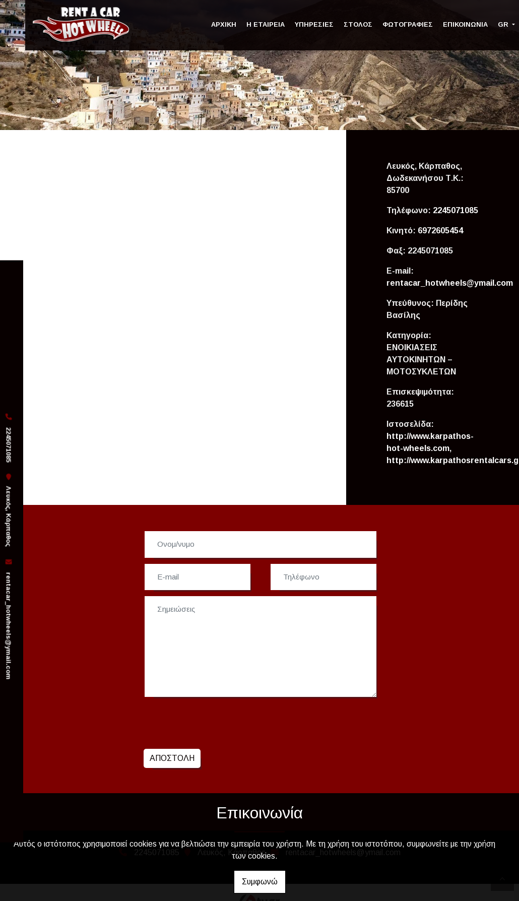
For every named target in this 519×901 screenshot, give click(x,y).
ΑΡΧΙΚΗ (223, 24)
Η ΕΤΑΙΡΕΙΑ (265, 24)
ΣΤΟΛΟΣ (358, 24)
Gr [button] (504, 24)
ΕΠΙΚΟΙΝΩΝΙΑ (465, 24)
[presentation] (220, 721)
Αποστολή (172, 758)
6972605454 (440, 230)
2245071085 (455, 210)
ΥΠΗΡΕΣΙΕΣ (314, 24)
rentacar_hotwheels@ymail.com (9, 626)
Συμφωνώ (260, 881)
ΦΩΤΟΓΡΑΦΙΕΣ (407, 24)
